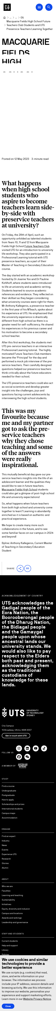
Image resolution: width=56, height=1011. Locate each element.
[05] (22, 17)
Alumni (5, 868)
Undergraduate (9, 791)
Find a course (8, 786)
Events (5, 850)
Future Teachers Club (36, 246)
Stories (5, 863)
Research (6, 859)
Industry (5, 841)
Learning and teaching (12, 895)
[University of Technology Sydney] (4, 17)
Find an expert (8, 836)
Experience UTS (9, 854)
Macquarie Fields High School (19, 489)
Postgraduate (8, 795)
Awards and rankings (12, 918)
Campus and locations (12, 913)
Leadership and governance (15, 922)
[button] (20, 568)
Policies (5, 954)
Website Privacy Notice (37, 998)
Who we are (7, 886)
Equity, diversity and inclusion (16, 909)
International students (12, 809)
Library (5, 950)
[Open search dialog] (48, 7)
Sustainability (8, 900)
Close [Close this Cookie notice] (8, 1006)
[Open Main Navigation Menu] (39, 7)
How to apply (8, 800)
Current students (10, 941)
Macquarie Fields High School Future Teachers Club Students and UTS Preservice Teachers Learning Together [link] (30, 25)
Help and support (10, 945)
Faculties (6, 891)
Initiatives (6, 904)
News (4, 845)
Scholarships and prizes (13, 804)
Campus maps (8, 813)
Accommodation (9, 818)
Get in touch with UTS (16, 735)
